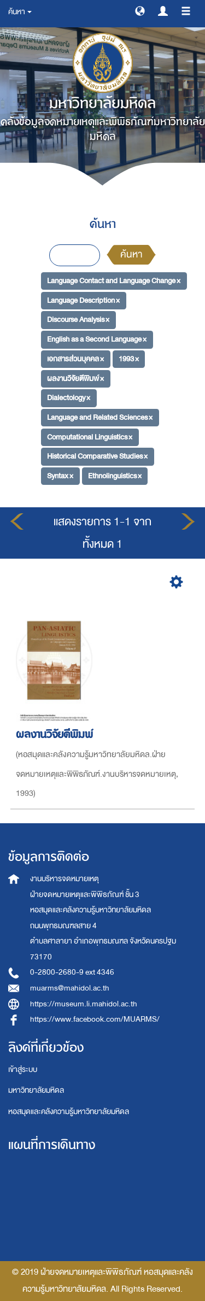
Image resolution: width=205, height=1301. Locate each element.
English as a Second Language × (97, 339)
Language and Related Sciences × (100, 417)
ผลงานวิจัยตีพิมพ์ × (75, 378)
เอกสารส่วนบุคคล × (75, 359)
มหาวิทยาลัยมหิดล (36, 1090)
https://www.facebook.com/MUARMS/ (95, 1019)
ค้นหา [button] (20, 12)
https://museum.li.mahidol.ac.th (83, 1004)
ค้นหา (131, 254)
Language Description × (83, 300)
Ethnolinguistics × (115, 476)
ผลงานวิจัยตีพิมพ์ (56, 734)
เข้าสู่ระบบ (22, 1069)
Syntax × (60, 476)
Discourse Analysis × (78, 319)
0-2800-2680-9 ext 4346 (72, 972)
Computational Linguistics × (89, 436)
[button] (140, 10)
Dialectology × (68, 397)
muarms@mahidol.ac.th (69, 988)
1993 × (129, 359)
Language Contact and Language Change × (113, 280)
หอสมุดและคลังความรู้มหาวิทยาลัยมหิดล (68, 1111)
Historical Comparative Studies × (97, 456)
